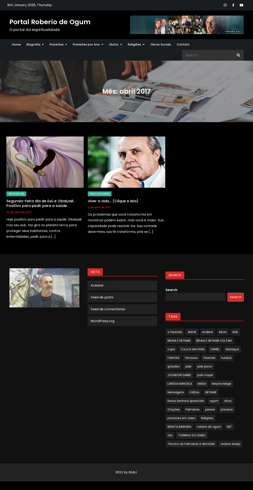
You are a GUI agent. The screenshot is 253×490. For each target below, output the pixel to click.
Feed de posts (102, 297)
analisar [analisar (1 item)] (207, 332)
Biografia (33, 44)
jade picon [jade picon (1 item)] (204, 366)
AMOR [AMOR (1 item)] (192, 332)
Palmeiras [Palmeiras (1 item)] (192, 409)
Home (16, 44)
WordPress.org (102, 321)
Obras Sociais (160, 44)
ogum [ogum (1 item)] (214, 401)
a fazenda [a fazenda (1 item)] (175, 332)
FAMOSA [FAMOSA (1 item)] (173, 358)
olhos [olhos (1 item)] (228, 401)
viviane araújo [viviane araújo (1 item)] (230, 444)
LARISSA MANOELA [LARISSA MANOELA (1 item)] (180, 384)
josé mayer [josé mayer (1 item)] (205, 375)
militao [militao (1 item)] (194, 392)
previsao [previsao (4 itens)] (227, 409)
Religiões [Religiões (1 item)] (207, 418)
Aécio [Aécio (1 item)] (223, 332)
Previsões (56, 44)
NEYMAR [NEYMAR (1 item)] (210, 392)
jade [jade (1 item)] (188, 366)
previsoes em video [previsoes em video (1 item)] (181, 418)
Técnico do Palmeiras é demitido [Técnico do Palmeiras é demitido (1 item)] (191, 444)
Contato (183, 44)
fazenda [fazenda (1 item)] (209, 358)
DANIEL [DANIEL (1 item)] (215, 349)
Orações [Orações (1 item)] (174, 409)
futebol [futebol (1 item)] (226, 358)
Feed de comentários (108, 309)
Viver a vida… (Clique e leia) (113, 201)
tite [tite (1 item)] (170, 435)
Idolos (114, 44)
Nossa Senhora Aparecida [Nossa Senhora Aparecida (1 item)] (186, 401)
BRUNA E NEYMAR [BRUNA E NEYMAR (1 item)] (179, 341)
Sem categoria (99, 194)
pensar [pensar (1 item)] (210, 409)
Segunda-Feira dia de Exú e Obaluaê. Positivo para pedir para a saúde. (40, 203)
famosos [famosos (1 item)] (191, 358)
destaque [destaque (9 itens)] (232, 349)
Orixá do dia (16, 194)
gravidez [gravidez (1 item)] (174, 366)
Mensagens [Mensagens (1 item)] (176, 392)
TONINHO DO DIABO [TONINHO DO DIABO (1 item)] (192, 435)
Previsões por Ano (86, 44)
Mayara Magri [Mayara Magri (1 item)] (221, 384)
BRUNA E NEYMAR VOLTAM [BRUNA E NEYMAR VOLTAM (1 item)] (214, 341)
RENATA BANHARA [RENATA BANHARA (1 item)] (179, 427)
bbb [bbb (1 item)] (235, 332)
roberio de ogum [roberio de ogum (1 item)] (209, 427)
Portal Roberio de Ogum (49, 21)
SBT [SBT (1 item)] (229, 427)
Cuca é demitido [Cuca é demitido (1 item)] (193, 349)
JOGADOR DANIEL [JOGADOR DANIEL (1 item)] (179, 375)
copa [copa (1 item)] (171, 349)
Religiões (134, 44)
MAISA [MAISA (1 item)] (202, 384)
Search (171, 290)
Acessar (97, 285)
